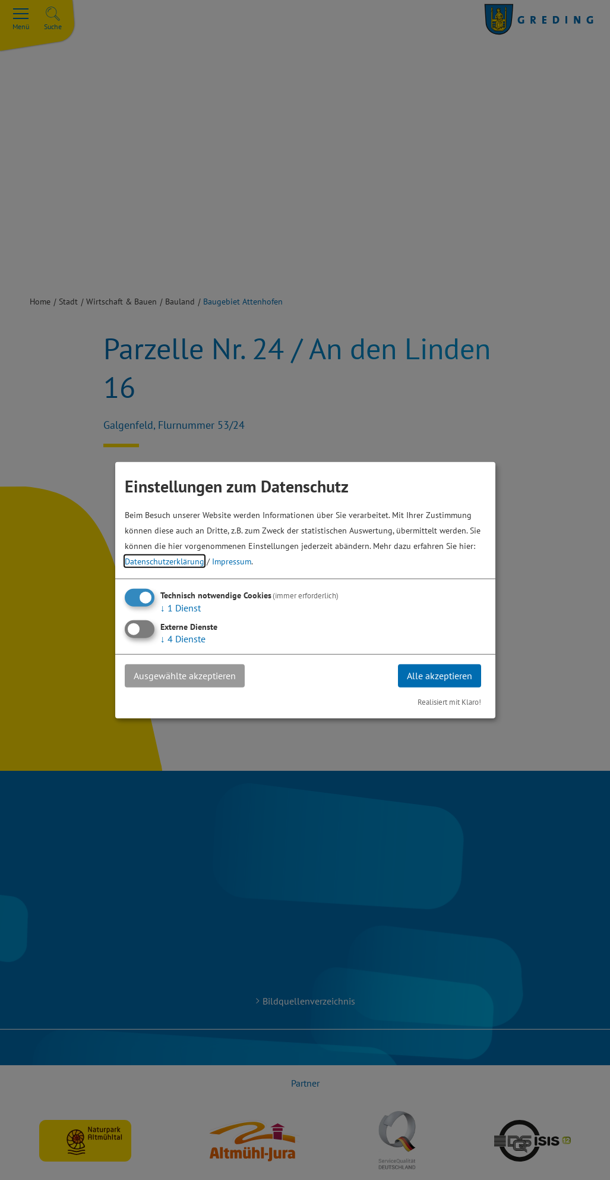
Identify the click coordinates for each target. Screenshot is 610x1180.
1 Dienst (180, 608)
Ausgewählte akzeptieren (185, 676)
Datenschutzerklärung (164, 561)
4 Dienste (183, 639)
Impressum (231, 561)
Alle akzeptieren (439, 676)
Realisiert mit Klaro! (449, 701)
